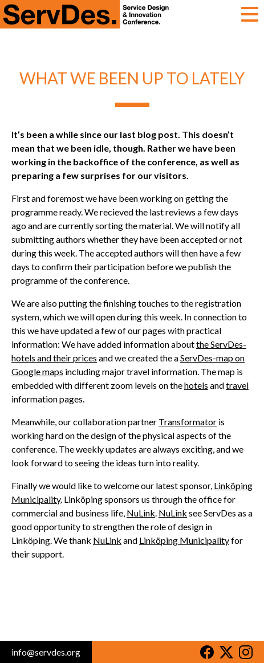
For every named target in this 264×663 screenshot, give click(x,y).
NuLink (141, 512)
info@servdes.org (45, 651)
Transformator (188, 421)
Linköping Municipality (184, 540)
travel (237, 385)
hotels (196, 385)
